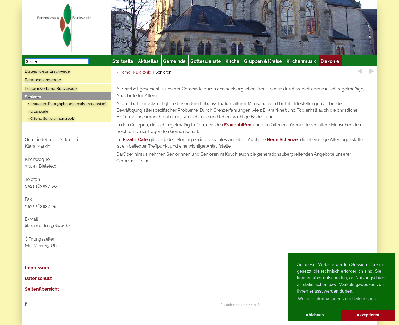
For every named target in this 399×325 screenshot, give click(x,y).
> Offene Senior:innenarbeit (51, 118)
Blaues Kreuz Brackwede (47, 71)
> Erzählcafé (38, 111)
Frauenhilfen (238, 125)
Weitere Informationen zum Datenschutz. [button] (338, 298)
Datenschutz (38, 278)
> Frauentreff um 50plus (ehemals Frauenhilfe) (67, 104)
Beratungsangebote (43, 80)
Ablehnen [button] (315, 315)
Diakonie (143, 72)
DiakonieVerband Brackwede (51, 88)
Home (124, 72)
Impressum (37, 268)
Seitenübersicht (42, 289)
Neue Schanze (282, 139)
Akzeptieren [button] (368, 315)
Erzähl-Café (135, 139)
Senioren (33, 97)
